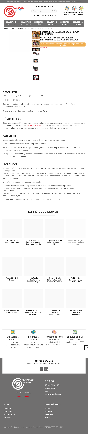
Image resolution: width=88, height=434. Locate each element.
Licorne (48, 411)
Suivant (34, 85)
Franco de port (54, 337)
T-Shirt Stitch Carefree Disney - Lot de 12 (76, 280)
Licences (48, 408)
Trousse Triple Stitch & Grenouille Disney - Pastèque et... (54, 280)
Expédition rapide (13, 338)
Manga (20, 29)
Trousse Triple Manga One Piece (12, 241)
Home (6, 29)
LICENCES (13, 29)
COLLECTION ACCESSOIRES (26, 23)
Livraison (8, 411)
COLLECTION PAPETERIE (11, 23)
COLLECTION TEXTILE (65, 23)
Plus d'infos (44, 48)
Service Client (75, 337)
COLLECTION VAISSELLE (52, 23)
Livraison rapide (33, 338)
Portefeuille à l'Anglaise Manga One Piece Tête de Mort (33, 242)
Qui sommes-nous (52, 385)
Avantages (50, 388)
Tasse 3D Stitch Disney (12, 279)
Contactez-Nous (35, 125)
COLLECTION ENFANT (78, 23)
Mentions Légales (53, 394)
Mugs (47, 418)
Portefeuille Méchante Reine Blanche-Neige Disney (33, 280)
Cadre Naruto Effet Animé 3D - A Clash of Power (76, 242)
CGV (46, 391)
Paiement (8, 408)
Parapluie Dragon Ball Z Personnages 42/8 (54, 242)
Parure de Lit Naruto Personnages (54, 312)
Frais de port (9, 415)
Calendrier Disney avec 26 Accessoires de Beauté (33, 312)
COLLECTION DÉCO (39, 23)
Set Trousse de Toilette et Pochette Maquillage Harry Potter (76, 312)
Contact (7, 418)
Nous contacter (23, 396)
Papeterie (49, 415)
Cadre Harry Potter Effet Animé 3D (12, 311)
